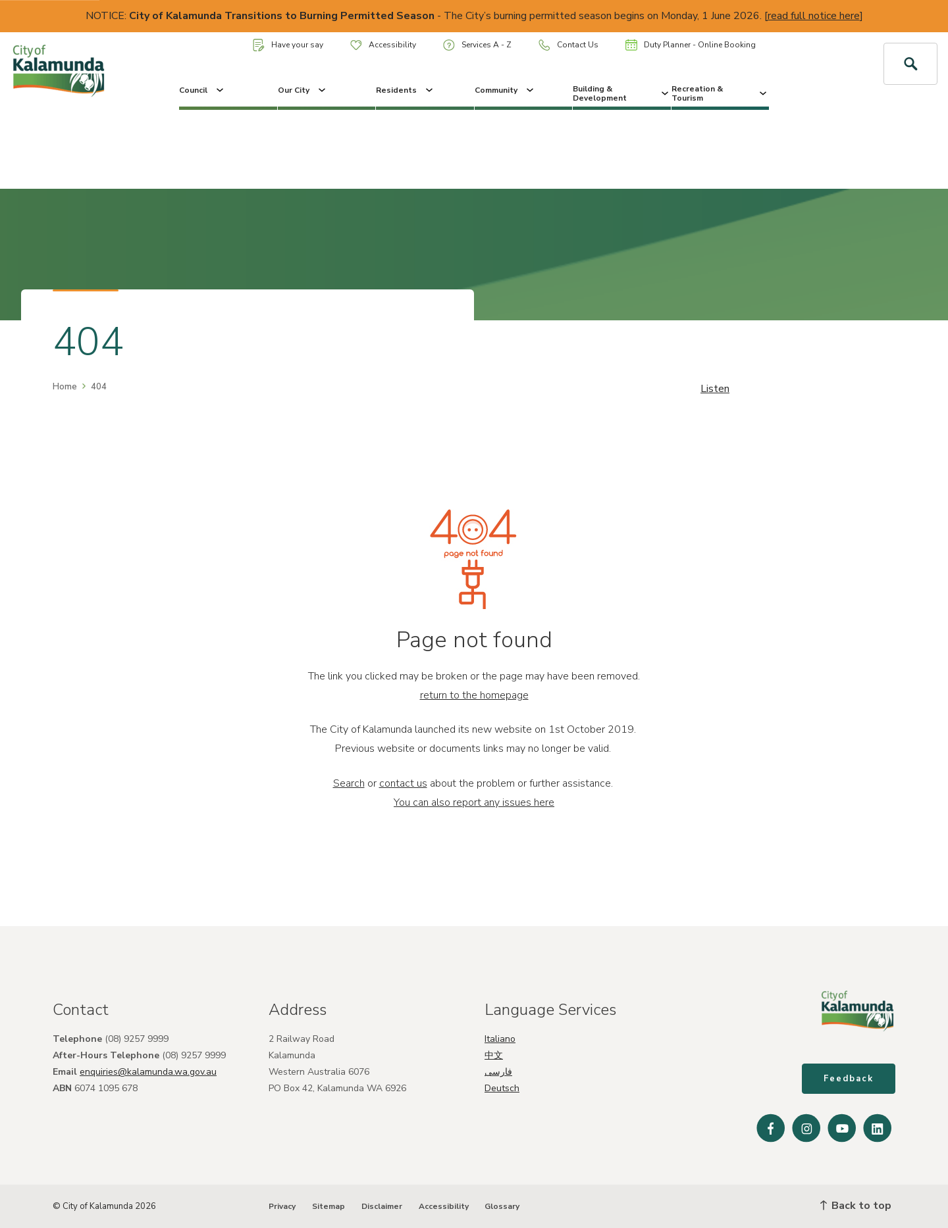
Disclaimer (381, 1206)
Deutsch (502, 1088)
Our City (303, 90)
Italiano (500, 1039)
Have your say (288, 45)
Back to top (855, 1205)
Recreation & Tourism (721, 93)
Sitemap (328, 1206)
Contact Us (568, 45)
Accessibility (383, 44)
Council (202, 90)
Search (349, 783)
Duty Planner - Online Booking (690, 45)
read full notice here (814, 16)
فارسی (498, 1072)
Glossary (502, 1206)
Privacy (282, 1206)
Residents (405, 90)
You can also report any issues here (474, 802)
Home (65, 387)
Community (505, 90)
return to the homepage (474, 695)
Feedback (849, 1079)
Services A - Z (477, 45)
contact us (403, 783)
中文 (494, 1055)
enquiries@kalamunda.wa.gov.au (148, 1072)
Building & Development (622, 93)
